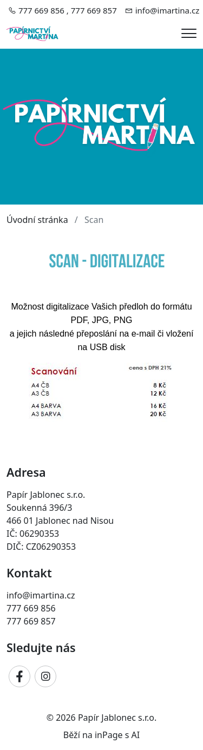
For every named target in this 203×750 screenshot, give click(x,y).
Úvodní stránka (37, 220)
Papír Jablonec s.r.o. (117, 717)
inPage (109, 735)
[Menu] (189, 33)
